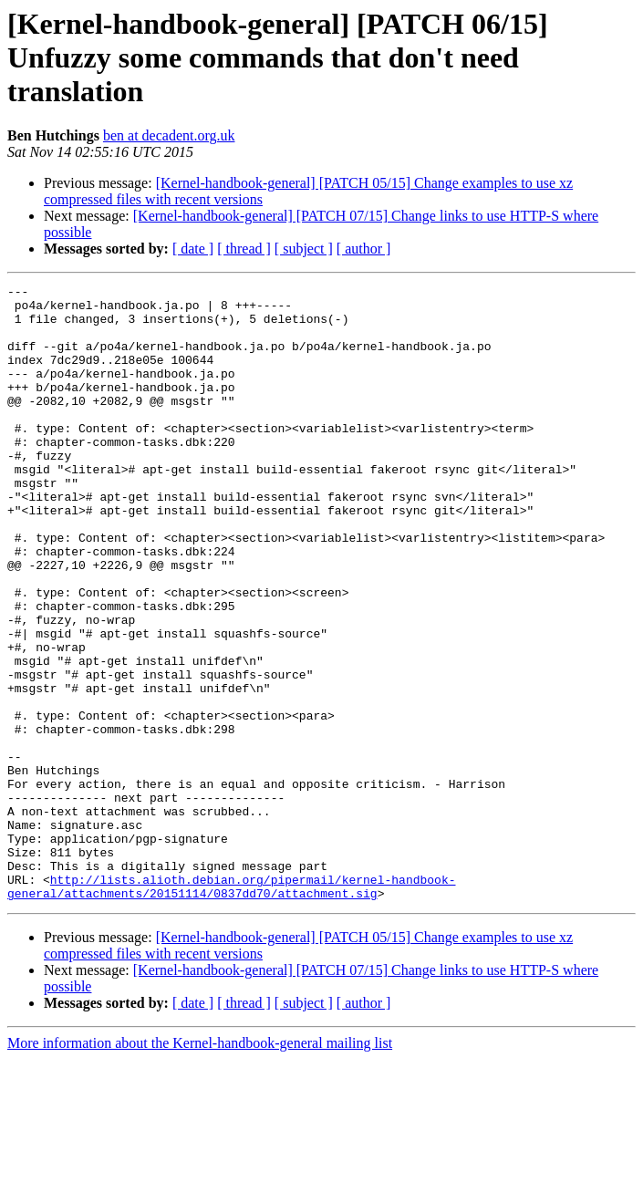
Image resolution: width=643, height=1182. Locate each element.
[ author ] (364, 248)
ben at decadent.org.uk (169, 135)
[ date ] (192, 248)
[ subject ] (304, 248)
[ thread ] (244, 248)
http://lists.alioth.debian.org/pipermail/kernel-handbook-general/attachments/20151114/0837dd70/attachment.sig (231, 1007)
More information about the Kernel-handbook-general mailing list (199, 1166)
